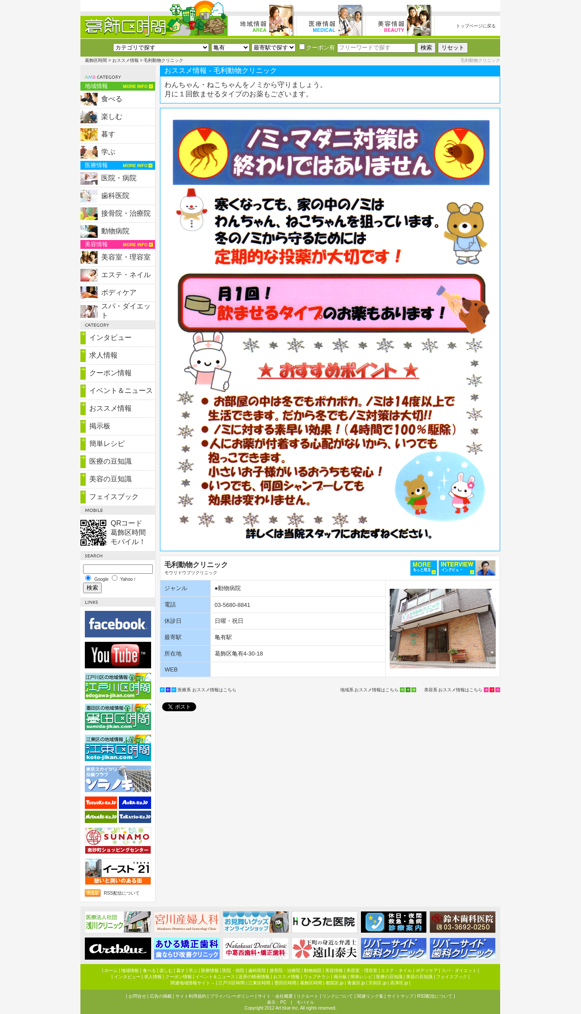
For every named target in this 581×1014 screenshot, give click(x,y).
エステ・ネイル (126, 274)
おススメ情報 (125, 60)
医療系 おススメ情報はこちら (207, 689)
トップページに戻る (476, 25)
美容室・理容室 (126, 257)
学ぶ (108, 152)
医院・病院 (119, 178)
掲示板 (99, 426)
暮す (108, 134)
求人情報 (103, 355)
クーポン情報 (110, 373)
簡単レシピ (107, 443)
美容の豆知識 (110, 479)
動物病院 (115, 231)
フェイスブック (114, 496)
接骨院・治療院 (126, 213)
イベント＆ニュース (121, 390)
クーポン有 (317, 47)
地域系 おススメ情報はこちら (369, 689)
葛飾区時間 (96, 60)
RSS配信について (122, 893)
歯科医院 (115, 195)
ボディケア (119, 292)
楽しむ (111, 116)
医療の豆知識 (110, 461)
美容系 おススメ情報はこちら (453, 689)
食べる (111, 99)
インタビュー (110, 337)
